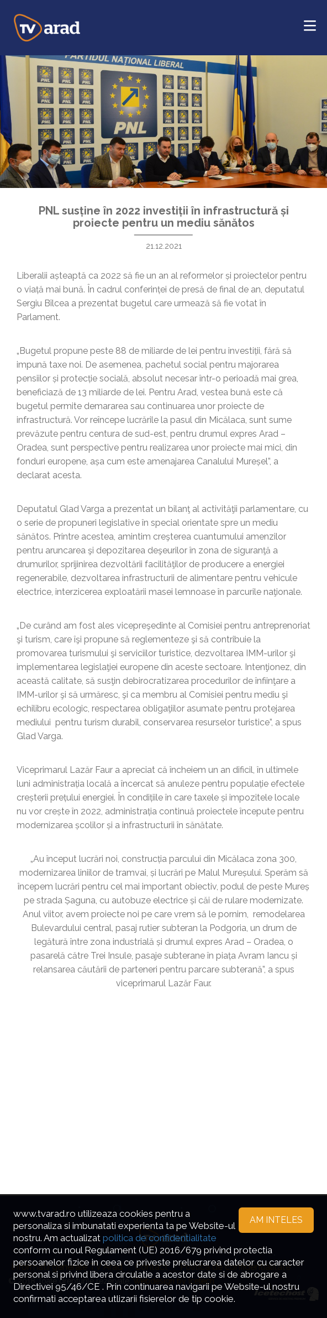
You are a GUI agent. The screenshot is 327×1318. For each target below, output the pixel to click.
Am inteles (276, 1220)
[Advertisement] (163, 1078)
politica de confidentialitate (160, 1237)
